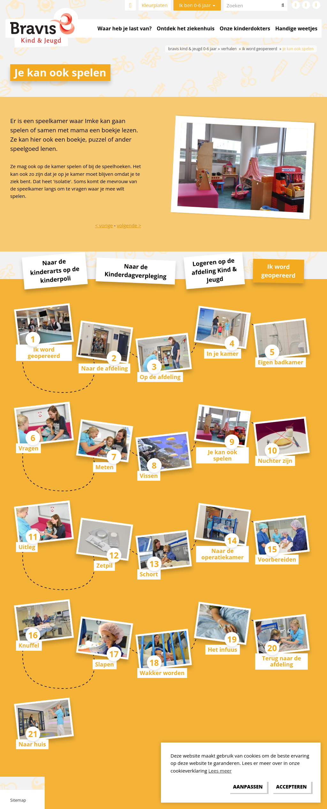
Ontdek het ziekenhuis (186, 28)
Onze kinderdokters (245, 28)
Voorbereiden (277, 559)
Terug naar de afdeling (281, 661)
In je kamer (223, 353)
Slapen (104, 664)
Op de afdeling (160, 377)
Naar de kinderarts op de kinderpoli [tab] (55, 270)
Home (130, 5)
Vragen (28, 448)
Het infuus (222, 649)
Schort (149, 574)
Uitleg (27, 547)
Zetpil (104, 565)
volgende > (129, 225)
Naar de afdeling (104, 368)
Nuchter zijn (275, 460)
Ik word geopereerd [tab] (278, 270)
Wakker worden (162, 673)
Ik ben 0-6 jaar (197, 5)
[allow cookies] (291, 787)
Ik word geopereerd (44, 352)
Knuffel (29, 645)
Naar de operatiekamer (223, 554)
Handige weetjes (296, 28)
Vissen (149, 475)
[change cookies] (248, 787)
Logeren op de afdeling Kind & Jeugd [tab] (214, 270)
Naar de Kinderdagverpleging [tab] (135, 271)
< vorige (104, 225)
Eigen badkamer (280, 362)
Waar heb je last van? (124, 28)
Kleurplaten (155, 5)
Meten (104, 467)
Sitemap (18, 800)
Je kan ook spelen (222, 455)
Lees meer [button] (220, 770)
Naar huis (32, 744)
